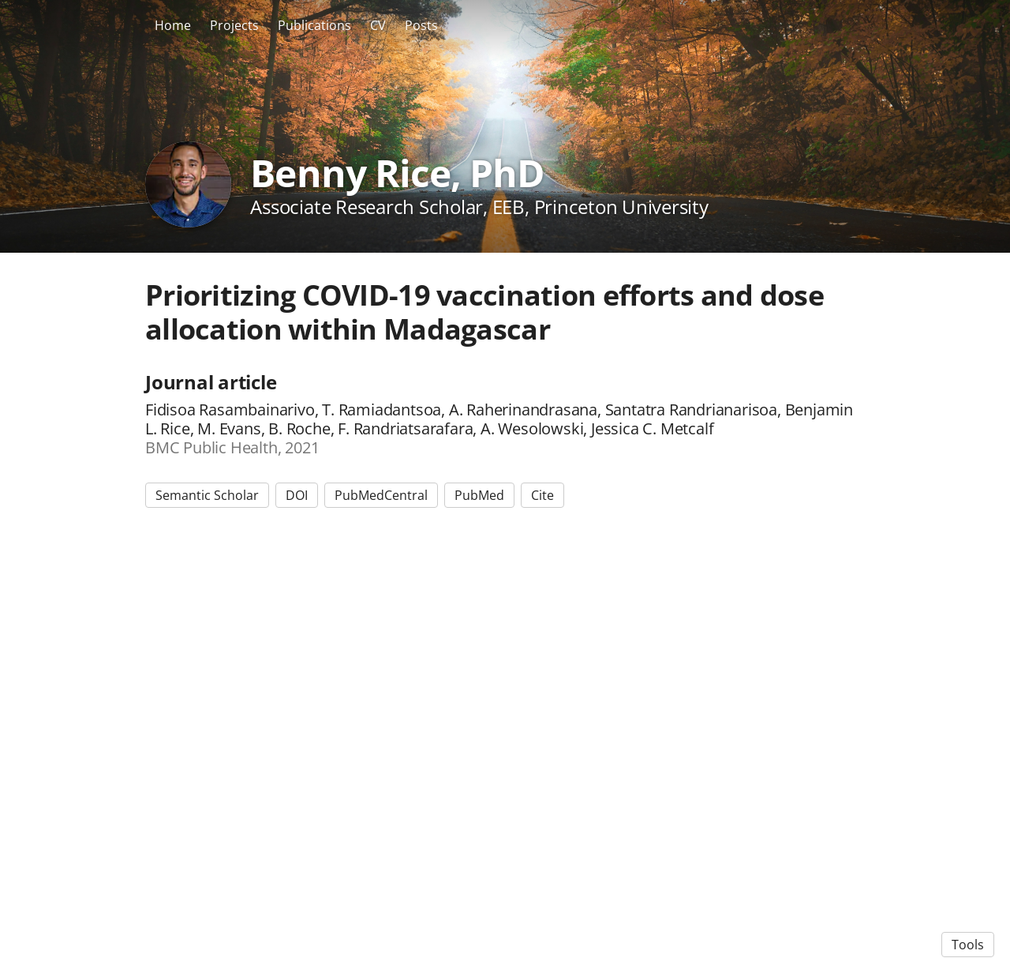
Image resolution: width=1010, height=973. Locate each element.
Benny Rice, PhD (397, 172)
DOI (297, 495)
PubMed (479, 495)
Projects (234, 25)
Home (173, 25)
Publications (314, 25)
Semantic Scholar (207, 495)
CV (378, 25)
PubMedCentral (381, 495)
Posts (421, 25)
